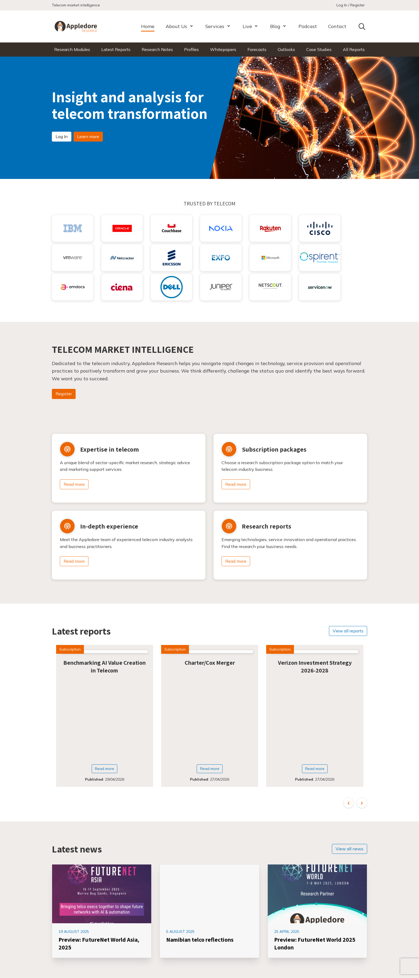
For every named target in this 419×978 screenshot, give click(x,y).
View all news (349, 848)
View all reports (348, 630)
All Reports (354, 49)
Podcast (307, 26)
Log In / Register (350, 5)
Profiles (191, 49)
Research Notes (157, 49)
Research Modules (72, 49)
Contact (337, 26)
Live (247, 26)
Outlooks (286, 49)
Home (147, 26)
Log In (62, 136)
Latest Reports (115, 49)
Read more (74, 484)
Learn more (88, 136)
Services (214, 26)
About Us (176, 26)
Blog (275, 26)
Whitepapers (223, 49)
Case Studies (319, 49)
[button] (348, 802)
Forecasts (256, 49)
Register (64, 393)
